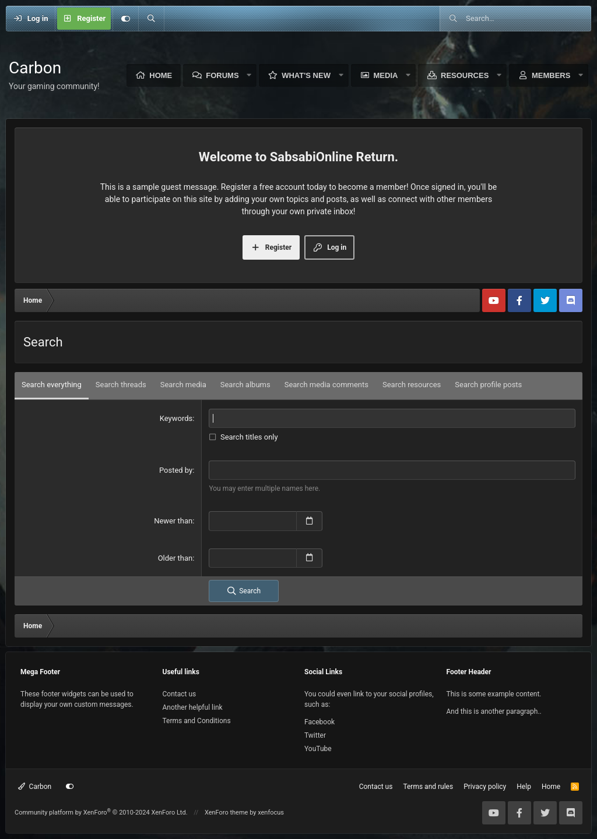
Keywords (176, 418)
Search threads (121, 384)
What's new (306, 75)
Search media (183, 384)
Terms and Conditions (197, 721)
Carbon (34, 787)
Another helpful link (193, 707)
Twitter (315, 735)
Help (524, 787)
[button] (249, 75)
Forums (222, 75)
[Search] (151, 18)
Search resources (411, 384)
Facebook (319, 722)
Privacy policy (484, 787)
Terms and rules (428, 787)
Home (160, 75)
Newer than (173, 520)
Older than (175, 558)
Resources (465, 75)
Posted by (175, 470)
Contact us (179, 694)
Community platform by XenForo (101, 812)
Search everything (52, 384)
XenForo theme (226, 812)
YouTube (318, 749)
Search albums (245, 384)
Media (386, 75)
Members (551, 75)
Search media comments (326, 384)
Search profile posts (488, 384)
